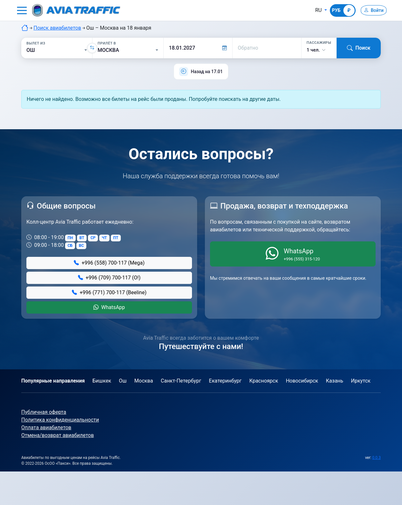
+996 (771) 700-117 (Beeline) (109, 292)
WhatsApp (109, 307)
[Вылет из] (56, 50)
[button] (21, 10)
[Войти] (371, 10)
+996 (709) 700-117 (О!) (109, 278)
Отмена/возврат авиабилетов (57, 435)
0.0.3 (376, 457)
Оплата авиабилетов (46, 427)
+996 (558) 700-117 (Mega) (109, 263)
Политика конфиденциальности (60, 420)
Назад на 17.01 (207, 71)
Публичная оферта (43, 412)
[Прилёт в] (128, 50)
